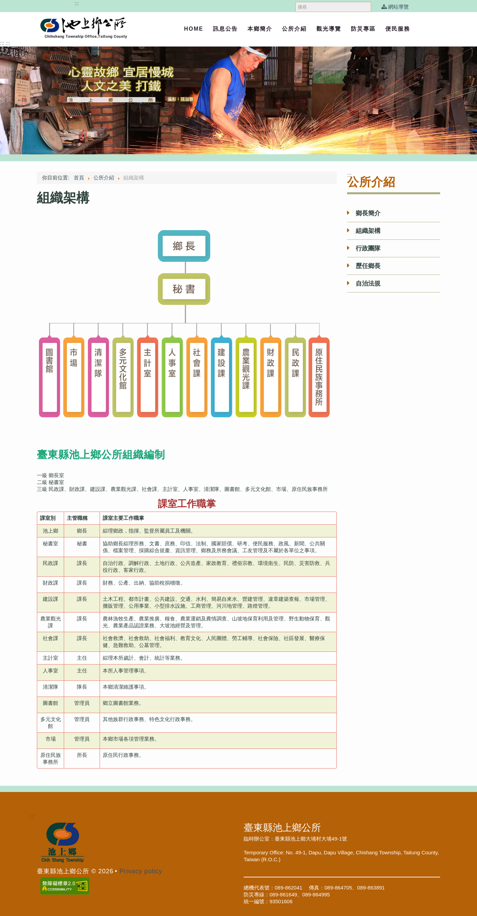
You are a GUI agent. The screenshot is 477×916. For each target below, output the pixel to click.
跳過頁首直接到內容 (50, 3)
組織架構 (368, 230)
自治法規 (368, 283)
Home (193, 29)
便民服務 (397, 29)
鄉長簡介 (368, 213)
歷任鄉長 (368, 266)
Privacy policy (141, 871)
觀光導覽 (328, 29)
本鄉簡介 (259, 29)
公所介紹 (294, 29)
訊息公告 (225, 29)
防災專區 (363, 29)
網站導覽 (398, 7)
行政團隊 (368, 248)
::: (76, 3)
